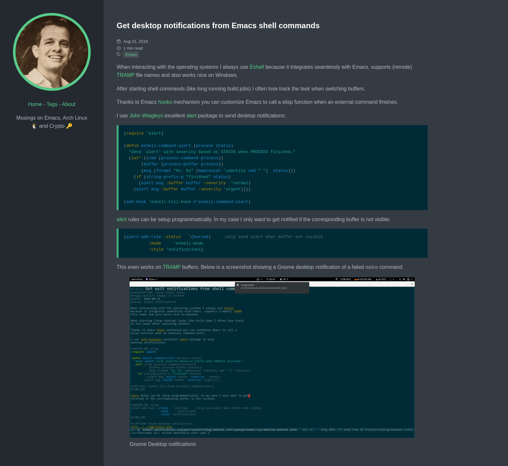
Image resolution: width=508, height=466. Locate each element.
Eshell (257, 67)
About (68, 104)
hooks (165, 102)
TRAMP (126, 75)
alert (191, 115)
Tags (52, 104)
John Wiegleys (146, 115)
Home (35, 104)
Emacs (131, 54)
